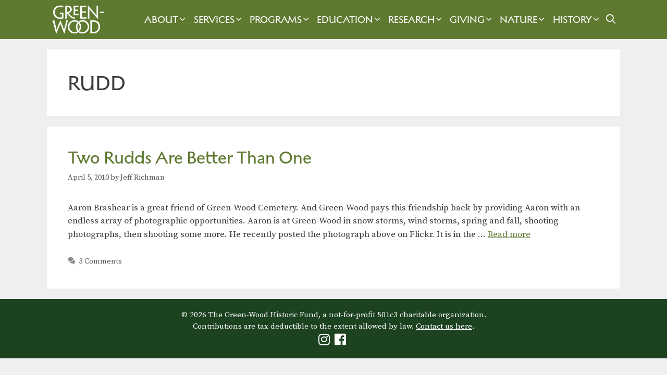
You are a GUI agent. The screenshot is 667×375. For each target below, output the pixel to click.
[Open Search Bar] (611, 19)
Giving (472, 19)
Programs (281, 19)
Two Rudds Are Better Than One (190, 157)
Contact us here (444, 326)
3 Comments (100, 261)
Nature (523, 19)
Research (416, 19)
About (166, 19)
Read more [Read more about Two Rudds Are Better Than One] (509, 234)
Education (350, 19)
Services (219, 19)
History (577, 19)
